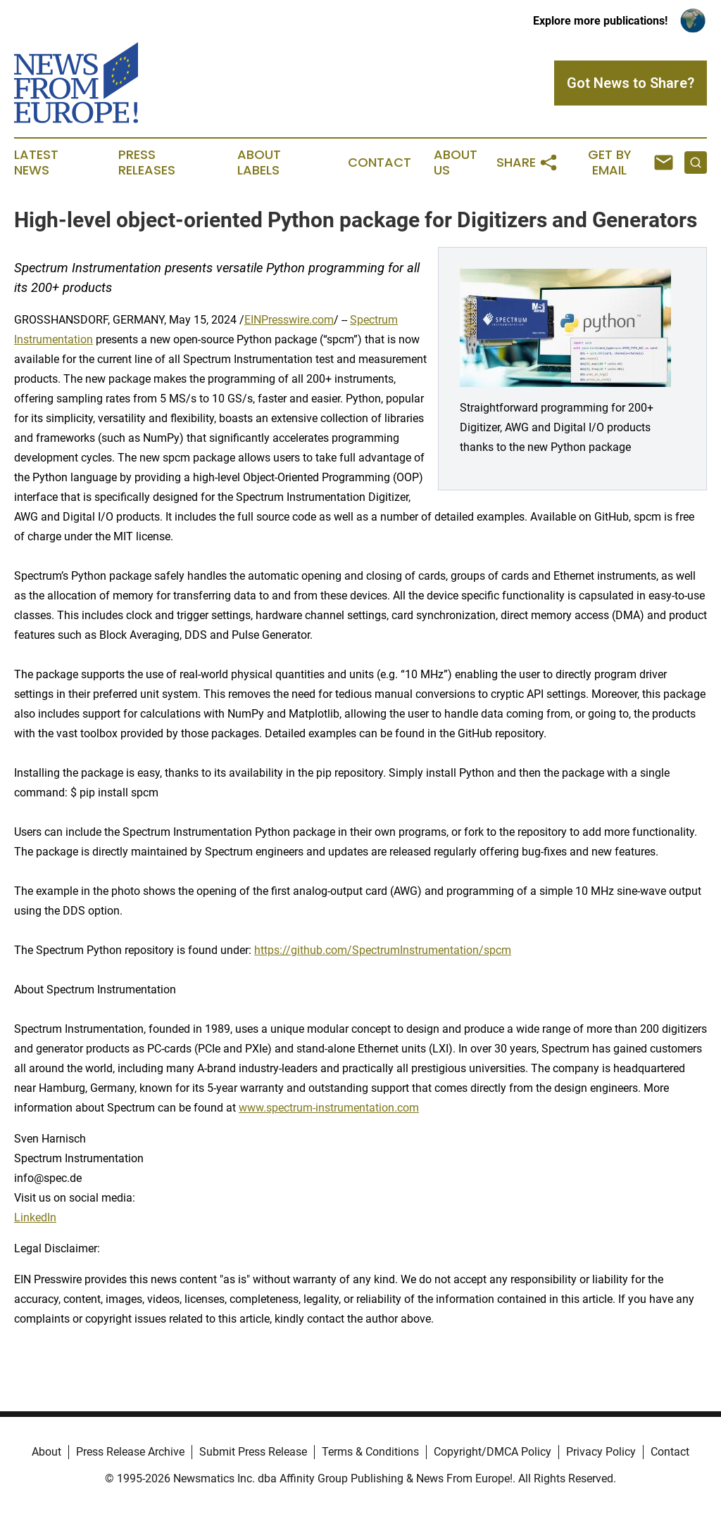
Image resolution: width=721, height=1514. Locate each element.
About (46, 1451)
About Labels (259, 162)
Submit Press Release (253, 1451)
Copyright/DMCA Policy (492, 1451)
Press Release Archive (130, 1451)
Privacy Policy (601, 1451)
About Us (455, 162)
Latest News (36, 162)
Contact (379, 162)
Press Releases (146, 162)
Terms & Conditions (370, 1451)
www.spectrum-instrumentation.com (329, 1107)
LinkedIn (35, 1217)
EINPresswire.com (289, 319)
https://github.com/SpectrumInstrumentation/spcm (382, 950)
